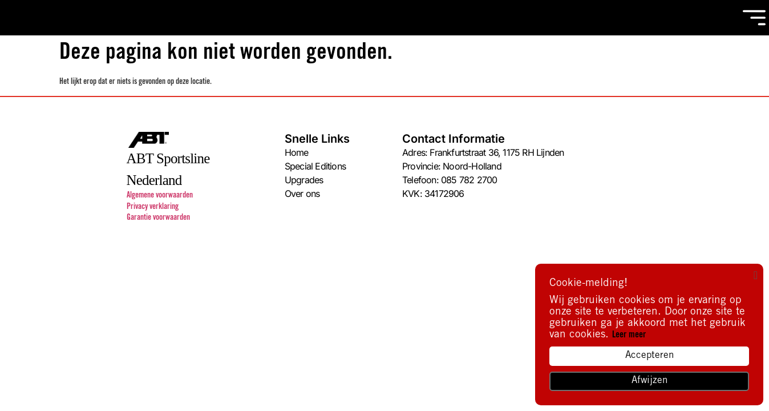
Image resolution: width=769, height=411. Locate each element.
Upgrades (304, 180)
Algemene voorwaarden (160, 196)
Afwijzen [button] (649, 381)
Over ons (302, 193)
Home (297, 152)
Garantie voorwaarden (158, 218)
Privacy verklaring (153, 207)
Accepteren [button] (649, 356)
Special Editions (315, 166)
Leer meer (629, 335)
